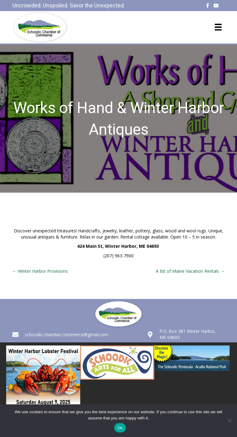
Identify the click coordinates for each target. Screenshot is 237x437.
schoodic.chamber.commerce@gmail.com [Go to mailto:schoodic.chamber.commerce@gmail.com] (66, 334)
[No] (229, 421)
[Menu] (218, 27)
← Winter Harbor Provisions (40, 271)
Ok (120, 428)
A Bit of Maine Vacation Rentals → (190, 271)
